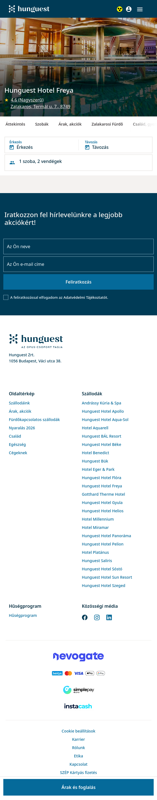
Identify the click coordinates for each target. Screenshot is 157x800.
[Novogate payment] (78, 657)
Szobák (41, 124)
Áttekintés (15, 124)
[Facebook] (84, 617)
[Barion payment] (78, 673)
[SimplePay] (78, 690)
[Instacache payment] (78, 706)
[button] (140, 9)
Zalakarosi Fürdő (107, 124)
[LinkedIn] (109, 617)
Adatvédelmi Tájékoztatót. (85, 297)
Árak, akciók (69, 124)
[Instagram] (97, 617)
